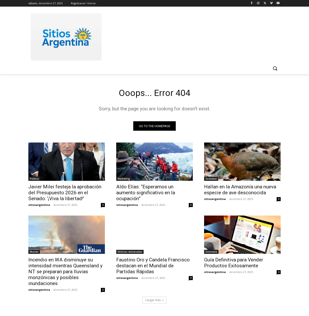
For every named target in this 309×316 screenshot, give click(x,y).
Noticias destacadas (130, 252)
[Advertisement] (190, 36)
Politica (34, 179)
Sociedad (211, 179)
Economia (211, 252)
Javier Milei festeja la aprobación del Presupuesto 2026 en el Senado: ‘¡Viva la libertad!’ (64, 193)
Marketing (124, 179)
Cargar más (154, 301)
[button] (275, 68)
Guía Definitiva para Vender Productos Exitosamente (233, 263)
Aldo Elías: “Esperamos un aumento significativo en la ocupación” (145, 193)
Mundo (34, 252)
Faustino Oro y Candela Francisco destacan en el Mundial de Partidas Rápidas (153, 266)
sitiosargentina (39, 206)
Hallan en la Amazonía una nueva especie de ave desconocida (240, 190)
